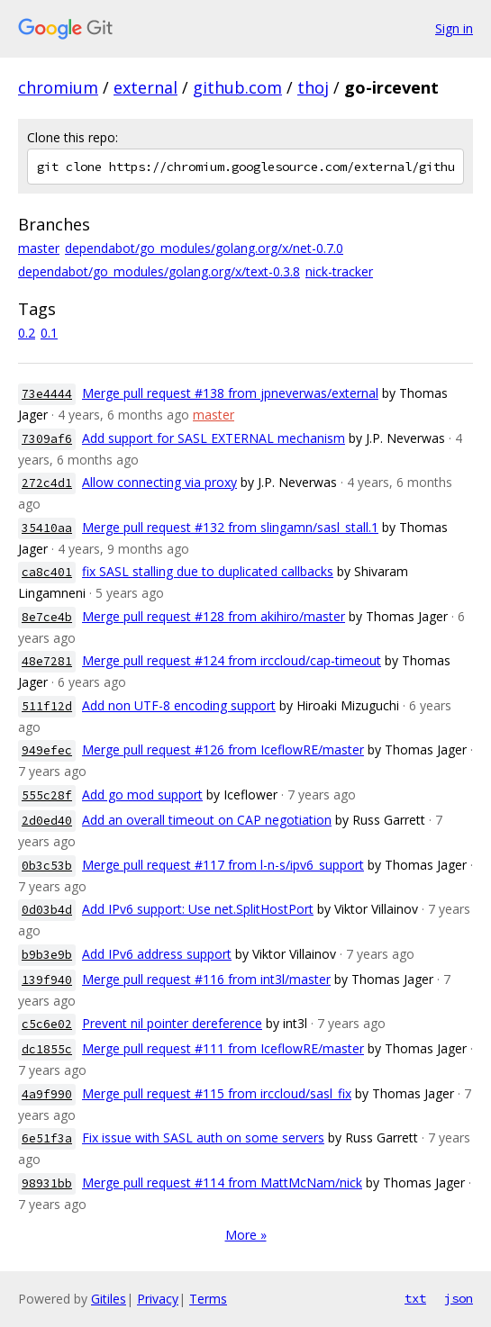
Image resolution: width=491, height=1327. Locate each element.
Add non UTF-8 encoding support (179, 705)
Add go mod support (142, 794)
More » (246, 1234)
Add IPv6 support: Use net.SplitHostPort (198, 908)
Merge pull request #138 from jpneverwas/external (230, 393)
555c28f (47, 795)
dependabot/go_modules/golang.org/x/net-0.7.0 (204, 248)
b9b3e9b (47, 954)
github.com (237, 87)
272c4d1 (47, 483)
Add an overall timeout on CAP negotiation (207, 819)
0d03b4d (47, 909)
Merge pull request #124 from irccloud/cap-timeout (231, 660)
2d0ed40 (47, 820)
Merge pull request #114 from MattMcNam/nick (222, 1182)
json (458, 1298)
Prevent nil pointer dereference (172, 1023)
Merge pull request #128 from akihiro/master (213, 616)
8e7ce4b (47, 617)
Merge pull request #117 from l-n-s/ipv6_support (223, 864)
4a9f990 (47, 1094)
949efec (47, 750)
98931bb (47, 1183)
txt (415, 1298)
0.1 (49, 332)
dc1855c (47, 1049)
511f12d (47, 706)
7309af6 (47, 439)
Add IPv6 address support (157, 953)
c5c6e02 (47, 1024)
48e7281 (47, 661)
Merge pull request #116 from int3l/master (206, 979)
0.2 (26, 332)
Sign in (454, 28)
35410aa (47, 528)
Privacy (157, 1298)
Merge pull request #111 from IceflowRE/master (223, 1048)
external (145, 87)
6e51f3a (47, 1138)
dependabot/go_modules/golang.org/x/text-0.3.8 (159, 271)
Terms (208, 1298)
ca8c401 (47, 572)
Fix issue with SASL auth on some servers (203, 1137)
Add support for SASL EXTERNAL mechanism (213, 438)
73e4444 (47, 394)
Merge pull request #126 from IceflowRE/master (223, 749)
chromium (58, 87)
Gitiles (108, 1298)
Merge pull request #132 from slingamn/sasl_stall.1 (230, 527)
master (38, 248)
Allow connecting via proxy (159, 482)
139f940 (47, 980)
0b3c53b (47, 865)
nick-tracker (339, 271)
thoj (313, 87)
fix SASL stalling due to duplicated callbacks (207, 571)
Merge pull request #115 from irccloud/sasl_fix (216, 1093)
